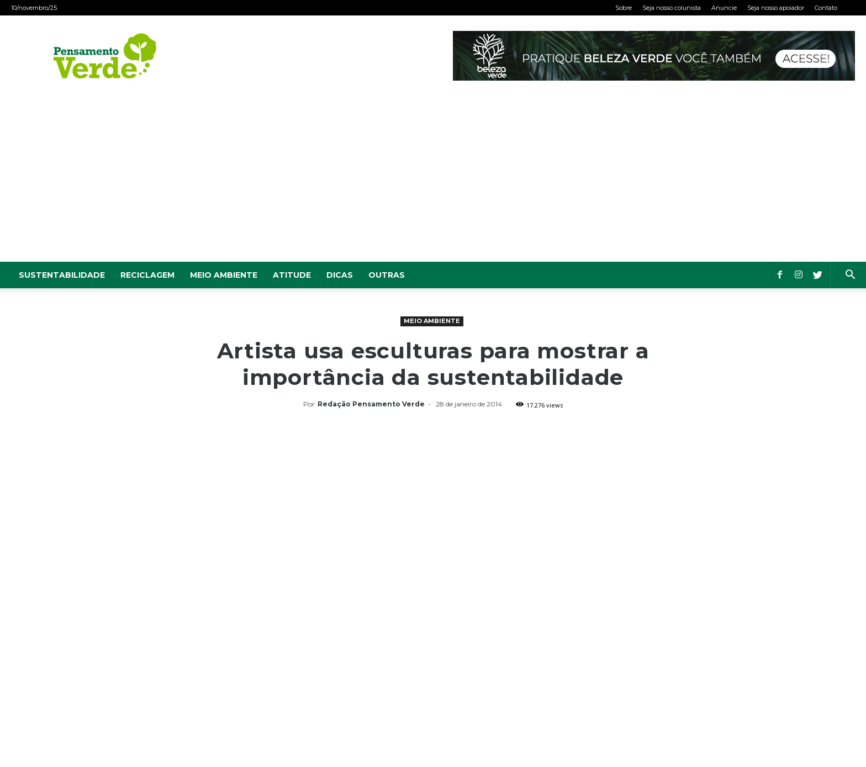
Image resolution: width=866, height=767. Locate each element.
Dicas (339, 275)
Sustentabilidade (62, 275)
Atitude (292, 275)
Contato (826, 8)
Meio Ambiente (223, 275)
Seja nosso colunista (671, 8)
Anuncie (724, 8)
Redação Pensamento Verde (371, 404)
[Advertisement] (433, 179)
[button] (850, 276)
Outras (386, 275)
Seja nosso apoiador (775, 8)
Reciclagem (147, 275)
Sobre (623, 8)
